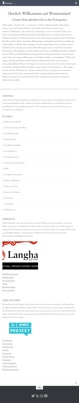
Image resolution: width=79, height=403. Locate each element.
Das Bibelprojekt (12, 133)
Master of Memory (12, 180)
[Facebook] (46, 396)
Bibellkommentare (10, 274)
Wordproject (10, 209)
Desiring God (10, 139)
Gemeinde (6, 353)
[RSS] (37, 396)
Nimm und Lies (11, 186)
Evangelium (7, 343)
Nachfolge (6, 360)
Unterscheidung (9, 363)
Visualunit (9, 204)
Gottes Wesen (8, 356)
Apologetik (7, 340)
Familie (5, 350)
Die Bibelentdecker (13, 145)
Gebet (5, 284)
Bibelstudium (8, 277)
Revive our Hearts (12, 192)
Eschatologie (7, 347)
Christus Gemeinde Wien (16, 127)
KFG (7, 168)
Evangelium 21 (11, 151)
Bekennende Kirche (13, 121)
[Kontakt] (41, 396)
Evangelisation (8, 280)
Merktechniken (9, 287)
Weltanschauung (9, 366)
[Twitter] (33, 396)
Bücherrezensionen (10, 369)
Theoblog (9, 198)
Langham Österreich (13, 174)
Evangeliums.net (12, 157)
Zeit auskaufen (8, 290)
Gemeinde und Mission (15, 163)
